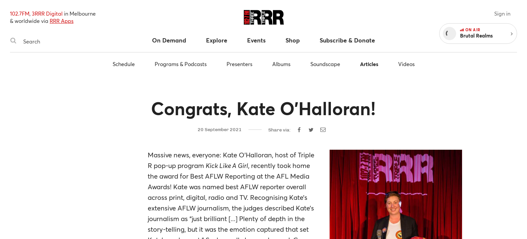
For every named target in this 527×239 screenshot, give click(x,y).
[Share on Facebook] (299, 129)
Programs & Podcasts (181, 63)
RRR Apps (62, 20)
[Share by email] (323, 129)
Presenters (239, 63)
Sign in (502, 13)
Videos (406, 63)
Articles (369, 63)
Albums (281, 63)
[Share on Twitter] (311, 129)
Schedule (124, 63)
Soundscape (325, 63)
